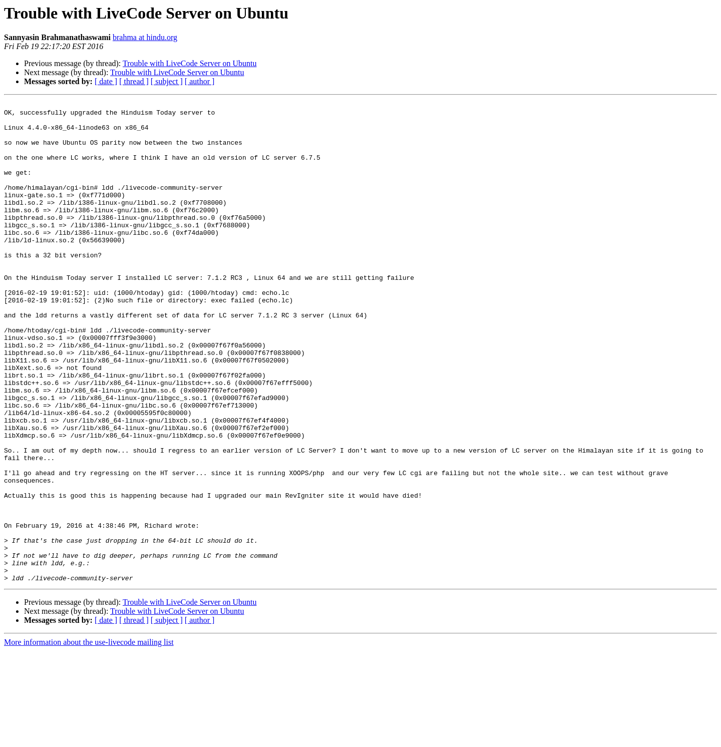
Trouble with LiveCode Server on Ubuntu (189, 63)
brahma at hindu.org (145, 37)
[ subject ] (167, 81)
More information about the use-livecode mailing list (89, 738)
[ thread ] (134, 81)
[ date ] (106, 81)
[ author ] (200, 81)
